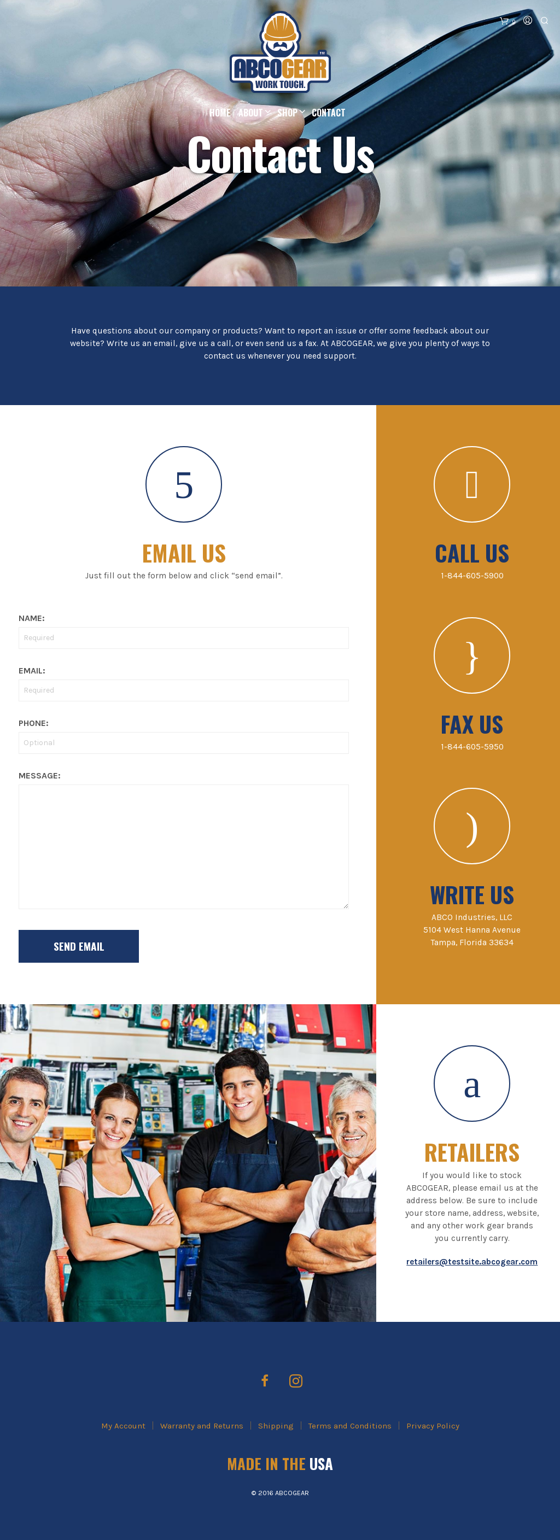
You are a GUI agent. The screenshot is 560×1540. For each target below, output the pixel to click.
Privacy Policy (432, 1426)
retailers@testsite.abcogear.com (472, 1262)
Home (220, 112)
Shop (287, 112)
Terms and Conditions (350, 1426)
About (250, 112)
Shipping (276, 1426)
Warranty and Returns (201, 1426)
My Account (123, 1426)
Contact (329, 112)
